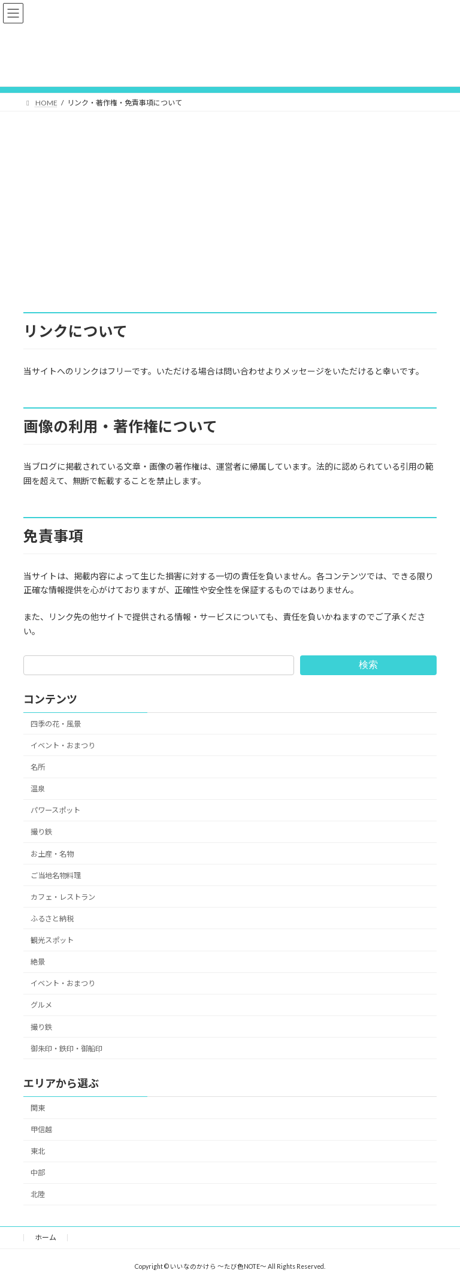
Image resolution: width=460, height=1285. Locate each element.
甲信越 (41, 1129)
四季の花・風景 (56, 723)
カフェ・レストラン (63, 897)
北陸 (38, 1194)
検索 (368, 665)
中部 (38, 1172)
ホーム (45, 1237)
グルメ (41, 1004)
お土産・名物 (52, 853)
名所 (38, 767)
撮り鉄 (41, 831)
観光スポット (52, 940)
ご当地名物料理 (56, 874)
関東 (38, 1107)
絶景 (38, 961)
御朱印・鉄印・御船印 (66, 1048)
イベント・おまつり (63, 745)
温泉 (38, 788)
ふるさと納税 (52, 918)
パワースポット (55, 810)
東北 (38, 1151)
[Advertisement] (230, 201)
